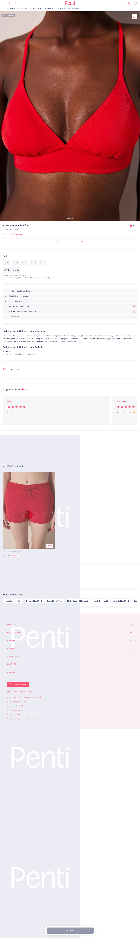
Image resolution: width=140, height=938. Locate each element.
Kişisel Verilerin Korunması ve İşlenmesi (24, 697)
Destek (10, 648)
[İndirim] (17, 3)
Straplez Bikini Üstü (13, 601)
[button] (68, 218)
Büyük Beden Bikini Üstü (77, 601)
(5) (135, 225)
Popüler (11, 625)
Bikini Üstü (37, 8)
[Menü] (4, 3)
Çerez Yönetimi (13, 714)
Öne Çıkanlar (13, 633)
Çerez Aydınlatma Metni (17, 702)
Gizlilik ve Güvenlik (15, 706)
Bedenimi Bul (11, 270)
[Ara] (11, 3)
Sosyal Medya (14, 656)
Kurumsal (12, 640)
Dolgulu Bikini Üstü (34, 601)
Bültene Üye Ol (19, 685)
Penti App (11, 664)
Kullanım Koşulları (15, 710)
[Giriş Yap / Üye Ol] (129, 3)
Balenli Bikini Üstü (54, 601)
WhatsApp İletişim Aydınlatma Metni (22, 719)
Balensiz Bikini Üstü (53, 8)
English (11, 672)
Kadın (18, 8)
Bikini (27, 8)
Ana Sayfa (9, 8)
